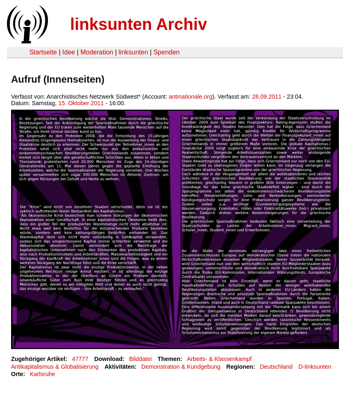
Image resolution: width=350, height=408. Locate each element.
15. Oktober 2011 (81, 103)
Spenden (166, 52)
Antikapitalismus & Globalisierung (55, 366)
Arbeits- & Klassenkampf (219, 359)
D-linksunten (314, 366)
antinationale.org (190, 96)
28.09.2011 (267, 96)
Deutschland (276, 366)
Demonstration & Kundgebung (180, 366)
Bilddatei (140, 359)
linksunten (133, 52)
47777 (80, 359)
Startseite (43, 52)
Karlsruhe (42, 374)
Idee (68, 52)
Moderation (96, 52)
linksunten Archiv (138, 24)
